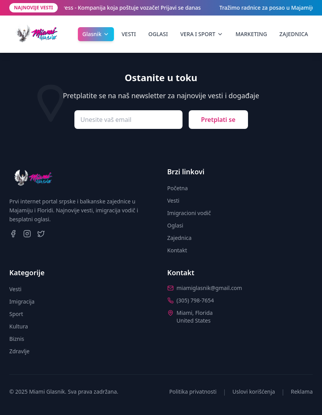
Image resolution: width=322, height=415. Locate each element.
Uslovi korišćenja (253, 391)
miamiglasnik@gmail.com (209, 288)
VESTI (129, 34)
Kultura (18, 326)
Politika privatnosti (193, 391)
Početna (177, 188)
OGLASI (158, 34)
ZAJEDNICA (293, 34)
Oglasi (175, 225)
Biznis (16, 338)
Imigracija (21, 301)
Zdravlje (19, 351)
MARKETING (251, 34)
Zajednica (179, 237)
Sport (16, 314)
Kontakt (177, 250)
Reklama (302, 391)
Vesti (173, 200)
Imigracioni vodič (189, 213)
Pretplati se (218, 119)
